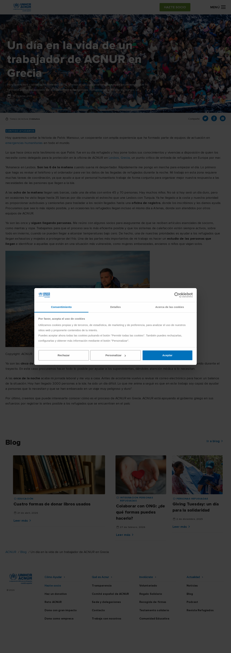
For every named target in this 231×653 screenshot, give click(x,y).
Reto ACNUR (53, 602)
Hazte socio (53, 585)
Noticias (192, 585)
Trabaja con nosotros (106, 618)
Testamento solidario (154, 610)
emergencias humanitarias (24, 143)
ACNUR (10, 552)
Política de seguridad (134, 646)
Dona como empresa (59, 618)
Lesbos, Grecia (119, 158)
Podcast (192, 602)
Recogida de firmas (152, 602)
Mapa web (183, 646)
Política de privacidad (99, 646)
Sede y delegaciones (106, 602)
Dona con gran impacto (61, 610)
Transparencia (102, 585)
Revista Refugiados (200, 610)
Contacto (98, 610)
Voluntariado (148, 585)
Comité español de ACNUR (110, 594)
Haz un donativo (56, 594)
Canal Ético (162, 646)
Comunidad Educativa (154, 618)
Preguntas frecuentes (210, 646)
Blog (23, 552)
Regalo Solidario (150, 594)
